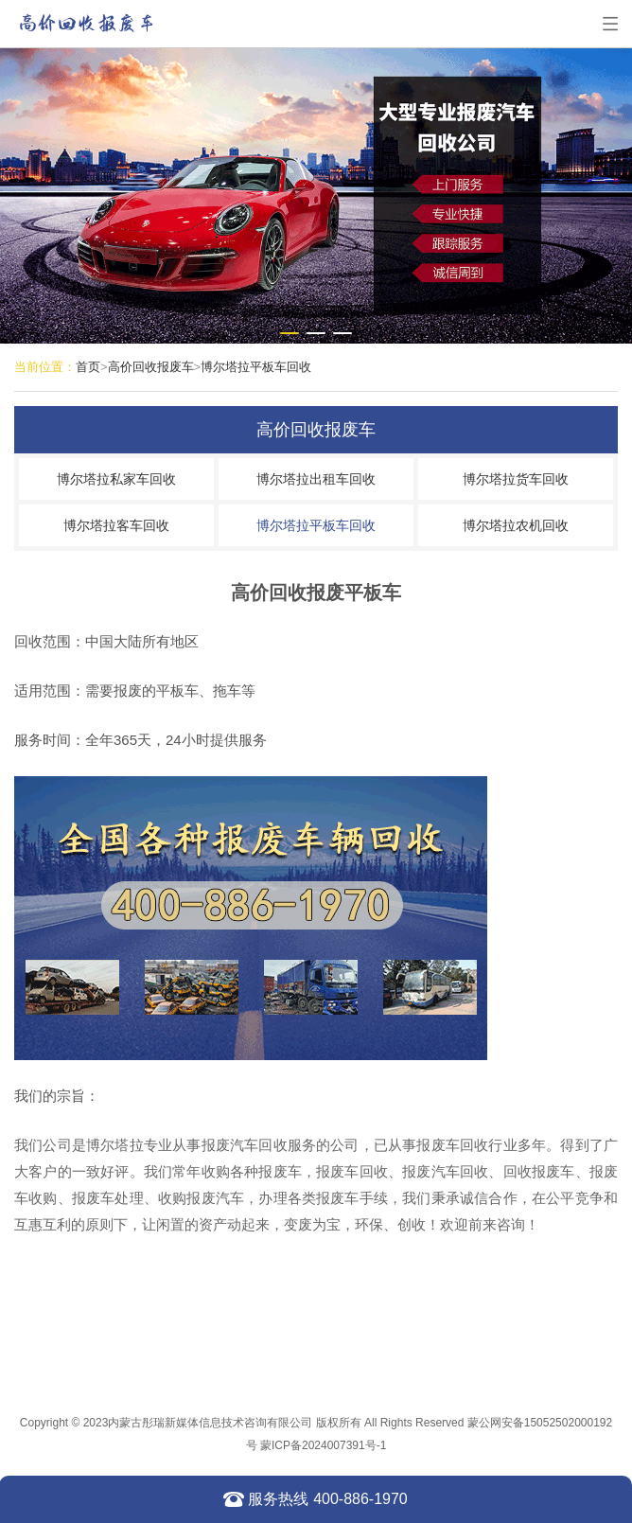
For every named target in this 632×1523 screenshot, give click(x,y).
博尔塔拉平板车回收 (256, 367)
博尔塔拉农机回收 (516, 525)
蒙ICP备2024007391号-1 (323, 1445)
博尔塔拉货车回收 (516, 479)
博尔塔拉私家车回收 (116, 479)
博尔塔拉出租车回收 (316, 479)
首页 (88, 367)
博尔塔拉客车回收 (116, 525)
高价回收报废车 (151, 367)
